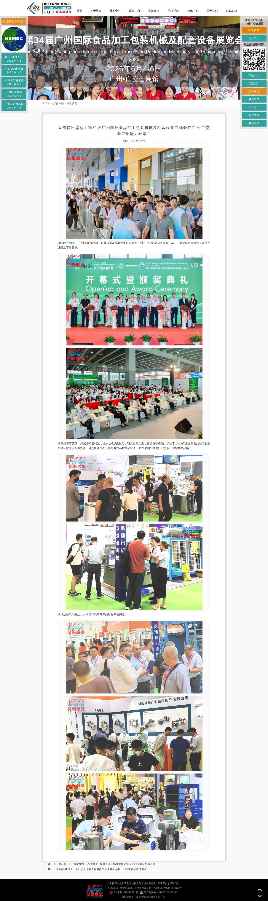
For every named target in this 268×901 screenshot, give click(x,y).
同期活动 (173, 10)
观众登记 (254, 38)
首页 (79, 10)
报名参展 (254, 30)
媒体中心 (192, 10)
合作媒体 (254, 115)
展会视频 (254, 123)
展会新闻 (72, 103)
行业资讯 (254, 107)
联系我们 (174, 883)
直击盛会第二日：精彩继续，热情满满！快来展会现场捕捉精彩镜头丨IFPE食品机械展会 (104, 863)
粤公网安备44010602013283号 (158, 892)
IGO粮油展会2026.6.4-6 (14, 94)
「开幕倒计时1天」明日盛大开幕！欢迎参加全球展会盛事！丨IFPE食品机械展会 (99, 869)
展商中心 (115, 10)
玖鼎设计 (177, 887)
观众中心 (134, 10)
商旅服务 (153, 10)
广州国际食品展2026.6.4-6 (14, 105)
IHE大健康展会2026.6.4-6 (13, 70)
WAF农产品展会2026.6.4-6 (14, 82)
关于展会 (95, 10)
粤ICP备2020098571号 (124, 892)
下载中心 (254, 75)
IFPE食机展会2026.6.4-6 (14, 58)
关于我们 (212, 10)
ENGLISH (232, 10)
